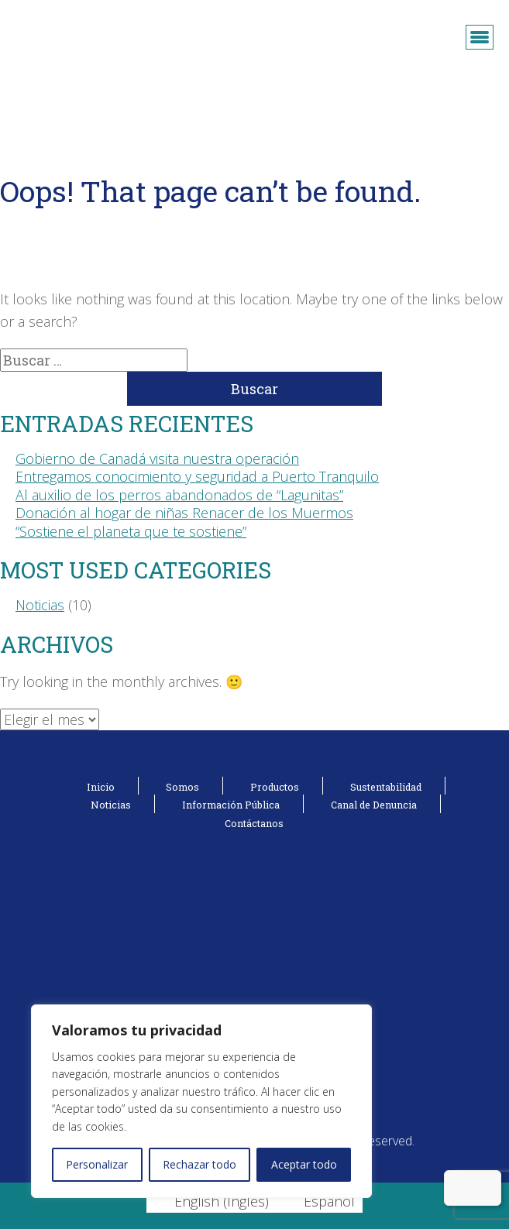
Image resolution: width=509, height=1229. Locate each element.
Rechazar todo (199, 1164)
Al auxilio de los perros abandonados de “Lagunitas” (179, 495)
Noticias (39, 605)
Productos (274, 787)
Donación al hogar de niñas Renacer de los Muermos (184, 512)
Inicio (101, 787)
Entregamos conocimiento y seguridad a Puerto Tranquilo (197, 476)
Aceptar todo (304, 1164)
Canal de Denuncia (374, 804)
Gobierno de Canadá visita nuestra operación (157, 458)
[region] (201, 1101)
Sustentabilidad (385, 787)
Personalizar (97, 1164)
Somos (182, 787)
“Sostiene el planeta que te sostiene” (130, 531)
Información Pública (231, 804)
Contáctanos (254, 823)
